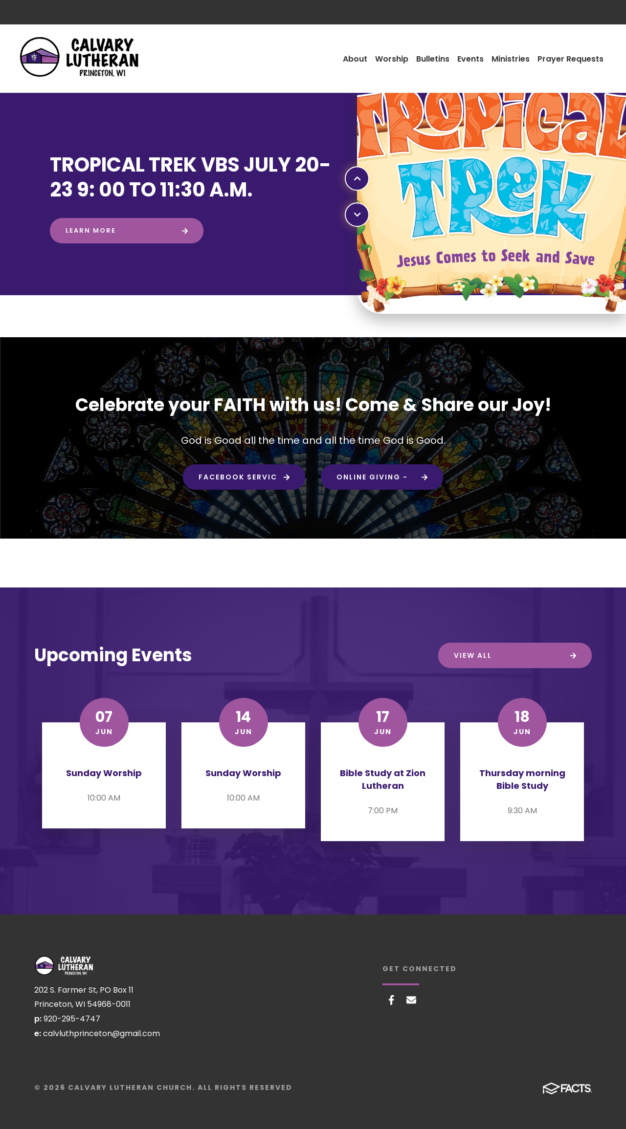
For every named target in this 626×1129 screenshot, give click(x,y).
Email (411, 1000)
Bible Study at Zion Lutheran (382, 779)
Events (470, 59)
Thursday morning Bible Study (522, 779)
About (355, 59)
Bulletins (432, 59)
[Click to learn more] (126, 230)
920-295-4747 (72, 1018)
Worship (391, 59)
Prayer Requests (570, 59)
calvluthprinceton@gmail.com (101, 1033)
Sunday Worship (104, 773)
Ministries (511, 59)
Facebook (391, 1000)
